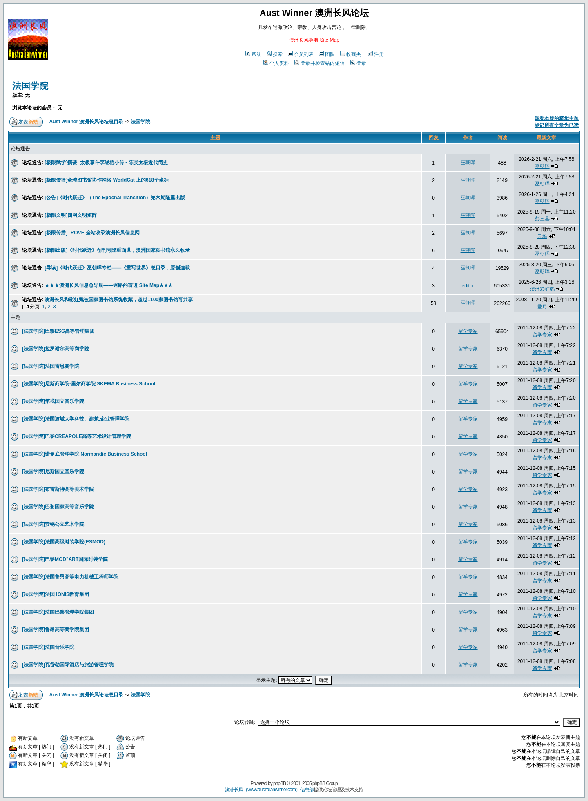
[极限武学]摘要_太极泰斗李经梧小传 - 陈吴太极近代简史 (106, 162)
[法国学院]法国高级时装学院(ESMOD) (63, 542)
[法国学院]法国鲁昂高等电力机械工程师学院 (70, 577)
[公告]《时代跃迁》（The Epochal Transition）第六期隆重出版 (115, 197)
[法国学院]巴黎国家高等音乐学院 (58, 507)
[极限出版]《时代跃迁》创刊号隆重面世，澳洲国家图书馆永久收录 (117, 250)
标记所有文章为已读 (557, 125)
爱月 (542, 306)
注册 (376, 54)
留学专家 (468, 331)
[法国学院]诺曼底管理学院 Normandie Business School (84, 454)
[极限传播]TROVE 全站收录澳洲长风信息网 (92, 233)
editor (468, 286)
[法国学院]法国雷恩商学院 (50, 366)
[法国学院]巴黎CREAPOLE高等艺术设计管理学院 (76, 436)
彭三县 (542, 219)
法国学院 (30, 86)
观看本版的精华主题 (557, 118)
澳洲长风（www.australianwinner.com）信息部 (269, 789)
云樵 (542, 236)
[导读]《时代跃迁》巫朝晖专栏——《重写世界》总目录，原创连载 (117, 268)
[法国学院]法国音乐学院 (48, 647)
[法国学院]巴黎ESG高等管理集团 (58, 331)
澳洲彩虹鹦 (542, 289)
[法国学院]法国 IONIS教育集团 (55, 594)
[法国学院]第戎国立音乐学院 (53, 401)
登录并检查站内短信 (319, 63)
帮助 (253, 54)
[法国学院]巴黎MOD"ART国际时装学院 (65, 559)
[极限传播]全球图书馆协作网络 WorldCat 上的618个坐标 (107, 180)
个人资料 (276, 63)
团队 (327, 54)
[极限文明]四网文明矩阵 (71, 215)
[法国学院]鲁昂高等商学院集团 (55, 629)
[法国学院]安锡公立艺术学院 (53, 524)
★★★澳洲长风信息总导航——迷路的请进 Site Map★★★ (109, 285)
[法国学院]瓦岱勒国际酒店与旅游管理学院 (68, 665)
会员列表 (301, 54)
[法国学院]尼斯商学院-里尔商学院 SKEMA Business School (88, 384)
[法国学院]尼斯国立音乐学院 (53, 471)
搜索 (275, 54)
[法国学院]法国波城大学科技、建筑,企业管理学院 (75, 419)
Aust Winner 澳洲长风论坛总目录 (86, 122)
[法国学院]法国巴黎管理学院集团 (58, 612)
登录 (358, 63)
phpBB (279, 783)
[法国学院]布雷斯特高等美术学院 (58, 489)
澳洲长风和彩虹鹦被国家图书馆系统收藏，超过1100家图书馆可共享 (119, 300)
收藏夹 (350, 54)
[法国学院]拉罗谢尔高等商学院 (55, 349)
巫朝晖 (468, 162)
